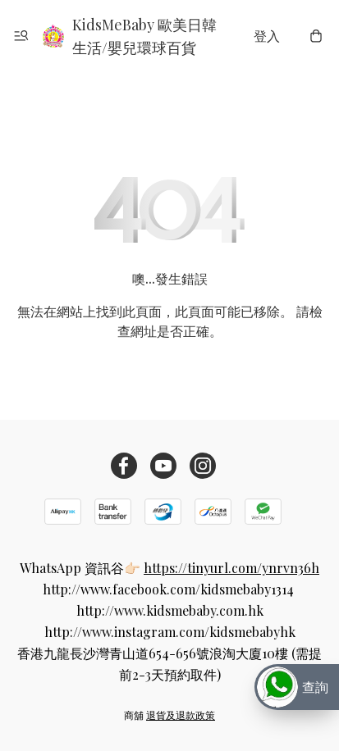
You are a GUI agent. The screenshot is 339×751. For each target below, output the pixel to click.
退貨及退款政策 (180, 714)
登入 (267, 35)
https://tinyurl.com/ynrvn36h (231, 567)
